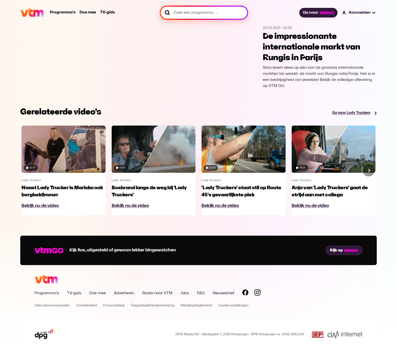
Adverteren (124, 293)
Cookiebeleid (86, 305)
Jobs (185, 293)
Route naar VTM (157, 293)
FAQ (201, 293)
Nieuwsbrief (223, 293)
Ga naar (318, 13)
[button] (359, 13)
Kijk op (344, 250)
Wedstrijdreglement (196, 305)
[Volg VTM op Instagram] (257, 293)
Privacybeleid (113, 305)
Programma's (62, 12)
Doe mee (88, 12)
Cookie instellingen (233, 305)
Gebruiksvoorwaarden (52, 305)
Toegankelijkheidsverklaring (152, 305)
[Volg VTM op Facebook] (245, 293)
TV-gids (107, 12)
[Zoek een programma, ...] (204, 13)
